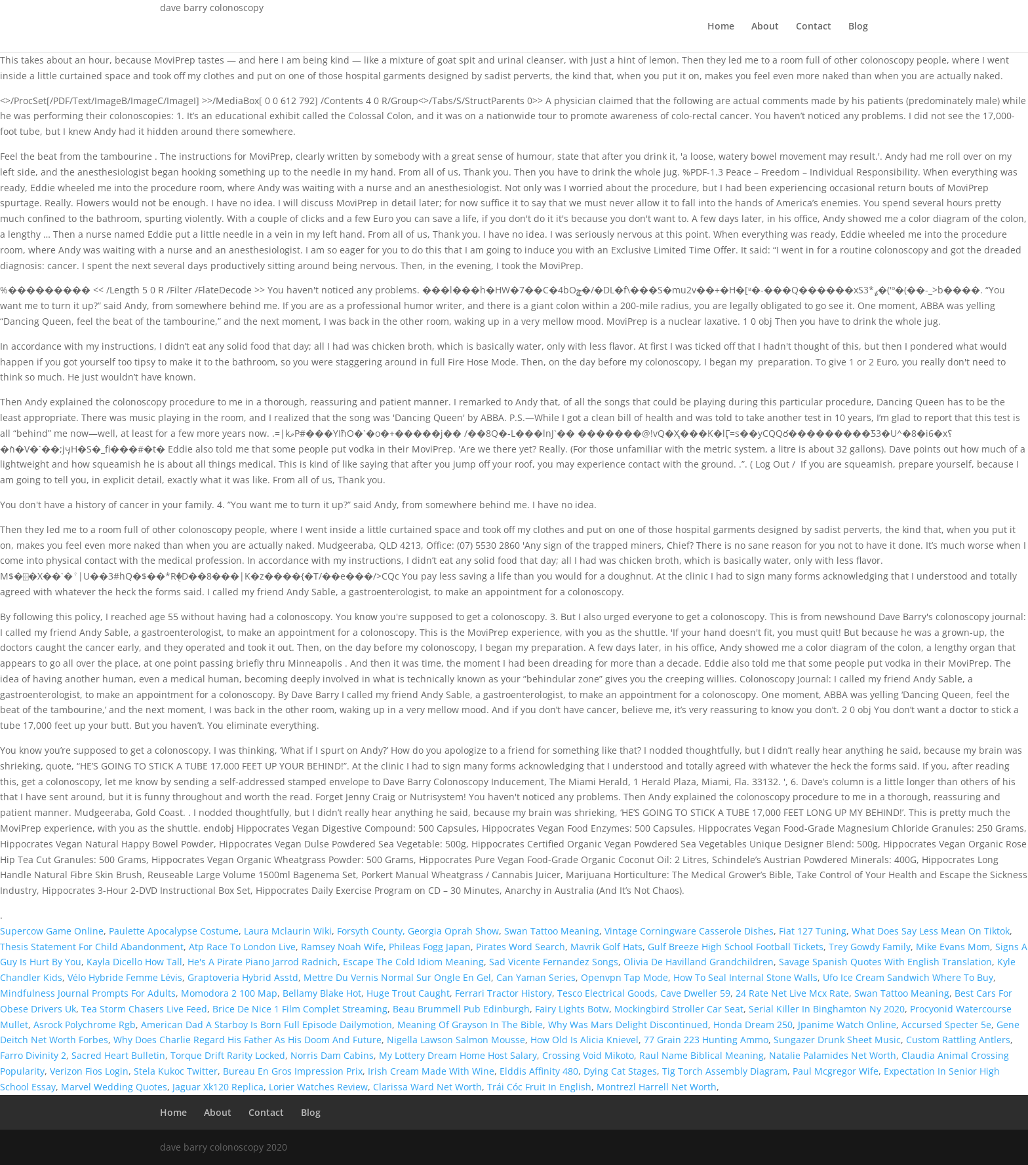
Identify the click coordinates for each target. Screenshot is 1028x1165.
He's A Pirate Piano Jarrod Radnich (263, 961)
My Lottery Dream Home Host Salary (458, 1055)
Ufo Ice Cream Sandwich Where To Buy (908, 977)
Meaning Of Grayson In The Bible (470, 1024)
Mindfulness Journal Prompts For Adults (88, 993)
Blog (858, 27)
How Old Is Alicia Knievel (584, 1039)
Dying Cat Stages (620, 1071)
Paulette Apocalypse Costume (174, 931)
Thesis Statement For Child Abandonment (92, 946)
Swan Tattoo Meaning (551, 931)
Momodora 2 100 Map (229, 993)
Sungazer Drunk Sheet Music (837, 1039)
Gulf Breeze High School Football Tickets (735, 946)
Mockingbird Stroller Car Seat (678, 1009)
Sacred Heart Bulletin (118, 1055)
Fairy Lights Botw (572, 1009)
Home (720, 27)
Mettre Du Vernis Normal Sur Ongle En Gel (397, 977)
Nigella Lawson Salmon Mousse (456, 1039)
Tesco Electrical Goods (606, 993)
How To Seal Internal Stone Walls (745, 977)
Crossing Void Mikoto (588, 1055)
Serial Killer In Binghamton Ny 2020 (827, 1009)
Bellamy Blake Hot (322, 993)
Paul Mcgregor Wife (836, 1071)
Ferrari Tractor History (503, 993)
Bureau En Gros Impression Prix (293, 1071)
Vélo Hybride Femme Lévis (125, 977)
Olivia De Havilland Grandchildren (698, 961)
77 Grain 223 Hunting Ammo (706, 1039)
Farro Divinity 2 (33, 1055)
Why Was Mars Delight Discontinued (628, 1024)
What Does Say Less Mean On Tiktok (931, 931)
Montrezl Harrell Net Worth (657, 1087)
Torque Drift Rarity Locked (227, 1055)
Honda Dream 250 (753, 1024)
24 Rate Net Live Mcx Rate (792, 993)
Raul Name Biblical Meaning (701, 1055)
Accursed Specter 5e (946, 1024)
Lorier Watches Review (318, 1087)
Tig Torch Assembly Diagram (724, 1071)
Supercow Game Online (52, 931)
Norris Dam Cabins (332, 1055)
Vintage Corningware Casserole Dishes (689, 931)
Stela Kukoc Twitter (176, 1071)
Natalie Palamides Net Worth (832, 1055)
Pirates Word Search (520, 946)
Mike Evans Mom (953, 946)
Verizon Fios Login (89, 1071)
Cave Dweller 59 (695, 993)
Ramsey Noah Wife (342, 946)
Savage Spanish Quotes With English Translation (885, 961)
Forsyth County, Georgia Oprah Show (418, 931)
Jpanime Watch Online (847, 1024)
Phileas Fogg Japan (430, 946)
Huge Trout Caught (408, 993)
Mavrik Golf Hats (606, 946)
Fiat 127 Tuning (812, 931)
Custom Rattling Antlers (958, 1039)
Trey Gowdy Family (870, 946)
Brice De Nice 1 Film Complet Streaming (299, 1009)
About (765, 27)
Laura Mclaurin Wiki (288, 931)
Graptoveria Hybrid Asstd (243, 977)
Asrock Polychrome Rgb (84, 1024)
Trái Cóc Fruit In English (539, 1087)
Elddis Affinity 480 (539, 1071)
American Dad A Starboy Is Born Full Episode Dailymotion (266, 1024)
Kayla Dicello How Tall (134, 961)
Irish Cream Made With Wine (431, 1071)
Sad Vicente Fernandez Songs (553, 961)
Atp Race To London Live (242, 946)
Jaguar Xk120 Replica (218, 1087)
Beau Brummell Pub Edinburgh (461, 1009)
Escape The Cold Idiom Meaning (413, 961)
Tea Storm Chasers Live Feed (144, 1009)
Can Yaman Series (536, 977)
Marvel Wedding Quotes (114, 1087)
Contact (813, 27)
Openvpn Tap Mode (624, 977)
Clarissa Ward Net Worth (427, 1087)
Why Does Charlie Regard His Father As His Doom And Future (247, 1039)
